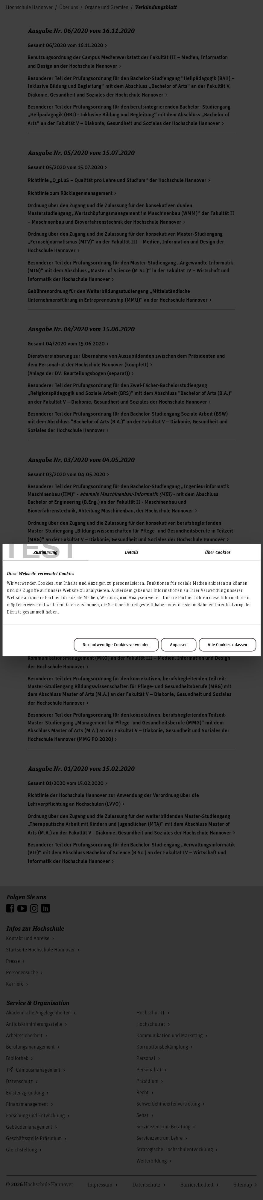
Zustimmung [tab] (45, 552)
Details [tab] (131, 552)
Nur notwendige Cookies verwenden (116, 644)
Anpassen (179, 644)
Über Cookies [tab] (217, 552)
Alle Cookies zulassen (227, 644)
